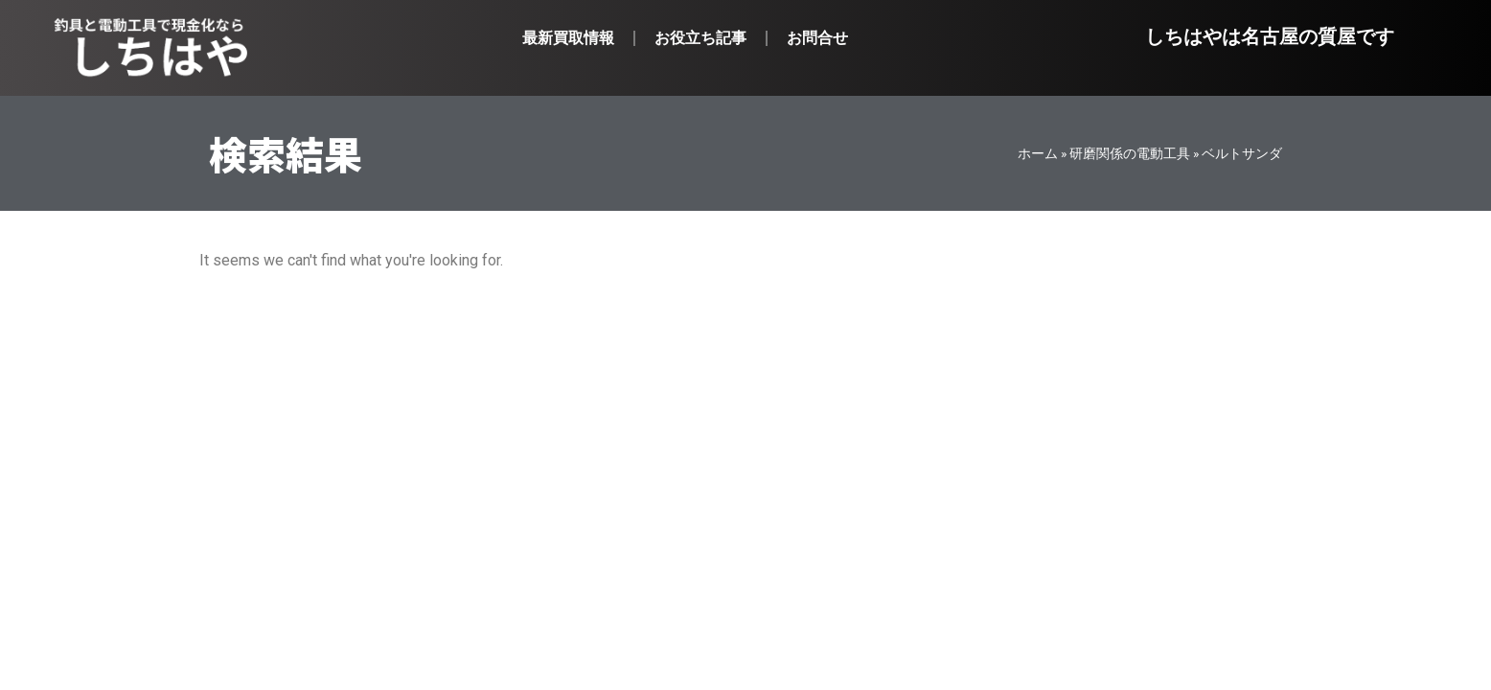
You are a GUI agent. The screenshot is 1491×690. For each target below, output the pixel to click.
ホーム (1038, 153)
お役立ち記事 (700, 38)
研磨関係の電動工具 (1129, 153)
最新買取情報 (568, 38)
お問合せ (817, 38)
